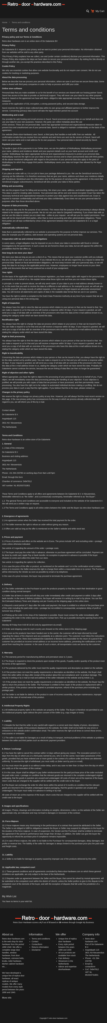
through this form (15, 477)
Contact (35, 941)
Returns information (40, 947)
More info (6, 998)
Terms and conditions (41, 939)
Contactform (37, 944)
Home (5, 22)
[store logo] (53, 4)
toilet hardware (14, 961)
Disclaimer (36, 950)
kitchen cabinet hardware (13, 964)
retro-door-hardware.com (93, 508)
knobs (4, 961)
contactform (90, 966)
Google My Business (85, 922)
